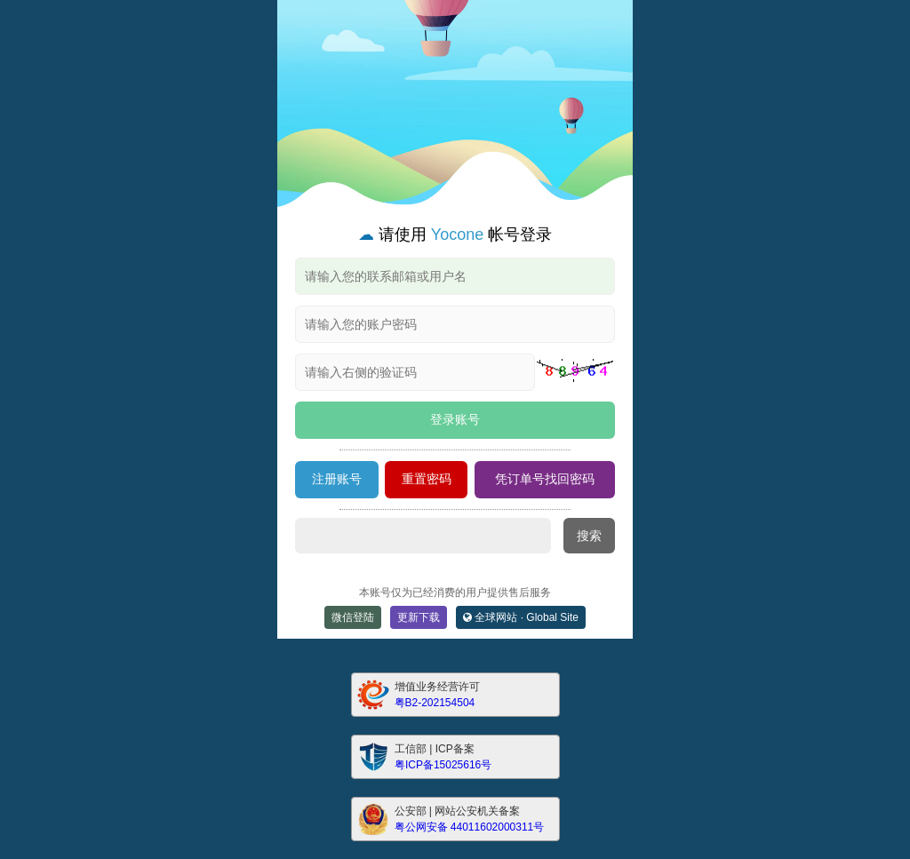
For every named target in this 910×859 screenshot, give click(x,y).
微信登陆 (352, 617)
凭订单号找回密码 (545, 479)
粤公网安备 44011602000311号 (470, 827)
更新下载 (418, 617)
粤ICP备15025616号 (443, 765)
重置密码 (426, 479)
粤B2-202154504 (435, 702)
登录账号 (455, 419)
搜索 (589, 536)
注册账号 (337, 479)
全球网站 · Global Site (521, 617)
